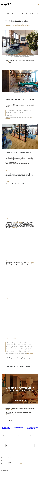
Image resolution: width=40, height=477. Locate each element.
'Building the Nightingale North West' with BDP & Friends (32, 435)
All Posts (3, 13)
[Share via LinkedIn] (9, 420)
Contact (2, 462)
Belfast (27, 13)
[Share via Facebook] (5, 420)
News (2, 463)
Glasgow (13, 13)
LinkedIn (9, 457)
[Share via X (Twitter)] (7, 420)
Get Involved (3, 460)
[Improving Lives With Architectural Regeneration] (7, 430)
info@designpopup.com (4, 470)
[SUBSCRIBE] (20, 463)
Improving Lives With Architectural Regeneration (7, 435)
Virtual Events (32, 13)
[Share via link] (11, 420)
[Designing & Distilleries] (20, 430)
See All (37, 425)
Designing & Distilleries (19, 435)
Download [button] (9, 463)
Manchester (19, 13)
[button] (38, 4)
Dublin (23, 13)
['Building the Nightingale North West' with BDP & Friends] (32, 430)
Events (2, 457)
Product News (8, 13)
